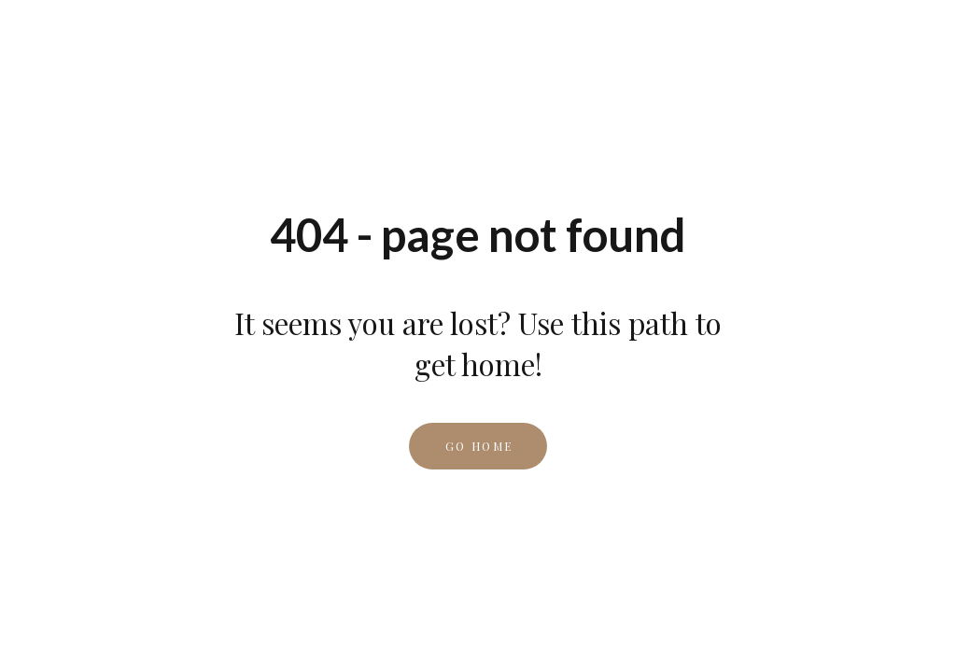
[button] (477, 446)
